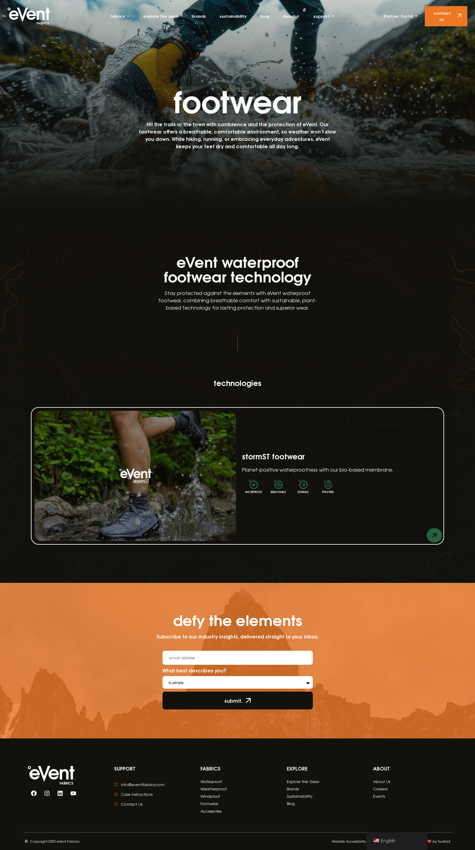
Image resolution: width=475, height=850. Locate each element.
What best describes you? (194, 671)
